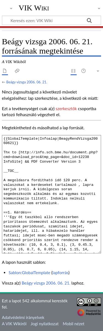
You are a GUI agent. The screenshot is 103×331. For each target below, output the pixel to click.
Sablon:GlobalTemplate (29, 272)
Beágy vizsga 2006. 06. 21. (26, 82)
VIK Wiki (34, 8)
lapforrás (60, 272)
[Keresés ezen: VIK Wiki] (51, 20)
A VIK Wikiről (14, 323)
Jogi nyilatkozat (45, 323)
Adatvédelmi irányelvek (23, 317)
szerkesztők (66, 108)
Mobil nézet (74, 323)
